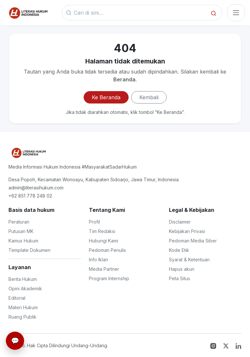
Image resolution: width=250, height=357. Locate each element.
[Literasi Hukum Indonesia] (28, 152)
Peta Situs (179, 278)
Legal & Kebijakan (191, 210)
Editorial (16, 298)
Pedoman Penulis (107, 250)
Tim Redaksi (102, 231)
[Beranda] (28, 13)
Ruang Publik (22, 317)
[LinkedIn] (239, 345)
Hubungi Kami (103, 240)
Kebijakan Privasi (187, 231)
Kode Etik (179, 250)
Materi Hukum (23, 307)
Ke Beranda (106, 97)
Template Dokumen (29, 250)
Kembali (149, 97)
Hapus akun (181, 269)
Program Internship (109, 278)
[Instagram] (214, 345)
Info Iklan (98, 259)
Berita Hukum (22, 279)
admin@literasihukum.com (35, 187)
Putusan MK (21, 231)
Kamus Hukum (23, 240)
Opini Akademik (25, 288)
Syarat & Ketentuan (189, 259)
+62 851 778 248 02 (30, 196)
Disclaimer (180, 222)
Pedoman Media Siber (193, 240)
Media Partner (104, 269)
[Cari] (213, 13)
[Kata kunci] (140, 13)
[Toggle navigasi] (236, 12)
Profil (94, 222)
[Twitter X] (226, 345)
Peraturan (18, 222)
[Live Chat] (15, 341)
